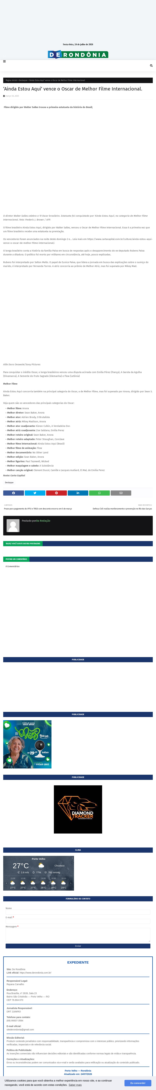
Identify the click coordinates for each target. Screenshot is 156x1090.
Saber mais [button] (75, 1085)
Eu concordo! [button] (137, 1083)
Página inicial (11, 80)
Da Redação (43, 520)
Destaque (23, 80)
